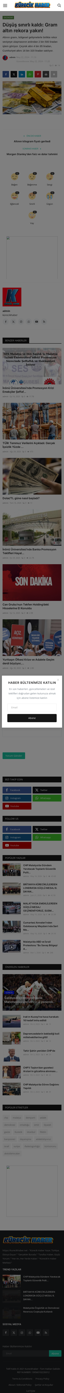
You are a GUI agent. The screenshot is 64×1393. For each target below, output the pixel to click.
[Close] (58, 680)
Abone (32, 718)
